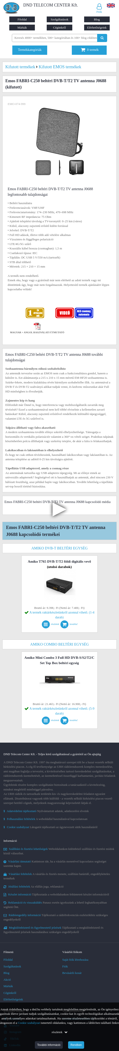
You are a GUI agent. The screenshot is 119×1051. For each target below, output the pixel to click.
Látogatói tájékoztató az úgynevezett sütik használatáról (50, 827)
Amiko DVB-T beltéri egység (59, 548)
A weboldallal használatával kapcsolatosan (45, 819)
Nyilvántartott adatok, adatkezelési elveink (46, 811)
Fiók (65, 966)
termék (90, 50)
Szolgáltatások (59, 19)
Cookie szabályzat (29, 1023)
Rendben (76, 1045)
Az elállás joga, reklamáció (33, 886)
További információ (48, 1045)
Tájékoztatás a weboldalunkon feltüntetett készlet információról (56, 894)
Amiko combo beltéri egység (59, 644)
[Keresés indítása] (102, 38)
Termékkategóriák (30, 50)
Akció (7, 979)
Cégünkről (59, 27)
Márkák (22, 27)
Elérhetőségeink (97, 27)
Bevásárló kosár (72, 973)
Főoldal (22, 19)
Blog (97, 19)
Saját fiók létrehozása (75, 959)
